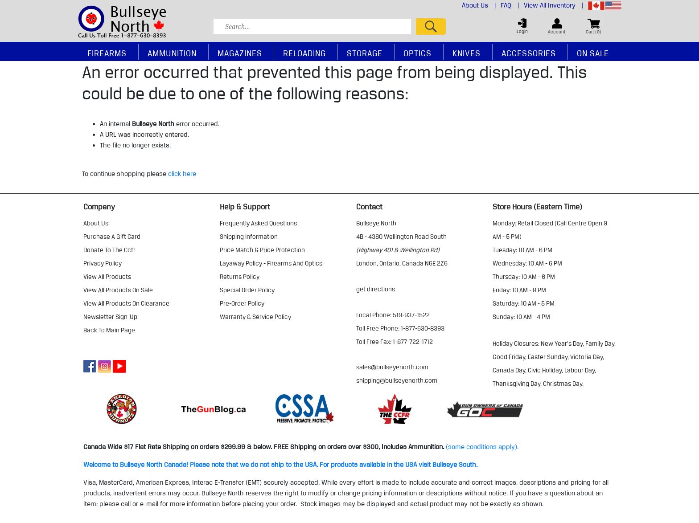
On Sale (593, 53)
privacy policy (102, 263)
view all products (107, 276)
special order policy (247, 290)
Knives (466, 53)
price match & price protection (262, 249)
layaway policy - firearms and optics (271, 263)
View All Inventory (554, 5)
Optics (417, 53)
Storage (364, 53)
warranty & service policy (255, 316)
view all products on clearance (126, 303)
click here (182, 174)
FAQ (510, 5)
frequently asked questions (258, 223)
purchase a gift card (111, 236)
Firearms (107, 53)
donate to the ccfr (109, 249)
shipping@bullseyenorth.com (396, 380)
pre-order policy (242, 303)
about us (95, 223)
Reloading (304, 53)
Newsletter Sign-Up (110, 316)
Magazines (240, 53)
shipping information (249, 236)
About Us (479, 5)
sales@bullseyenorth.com (392, 367)
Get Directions (375, 289)
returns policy (239, 276)
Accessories (529, 53)
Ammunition (172, 53)
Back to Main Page (109, 330)
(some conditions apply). (482, 447)
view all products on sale (118, 290)
